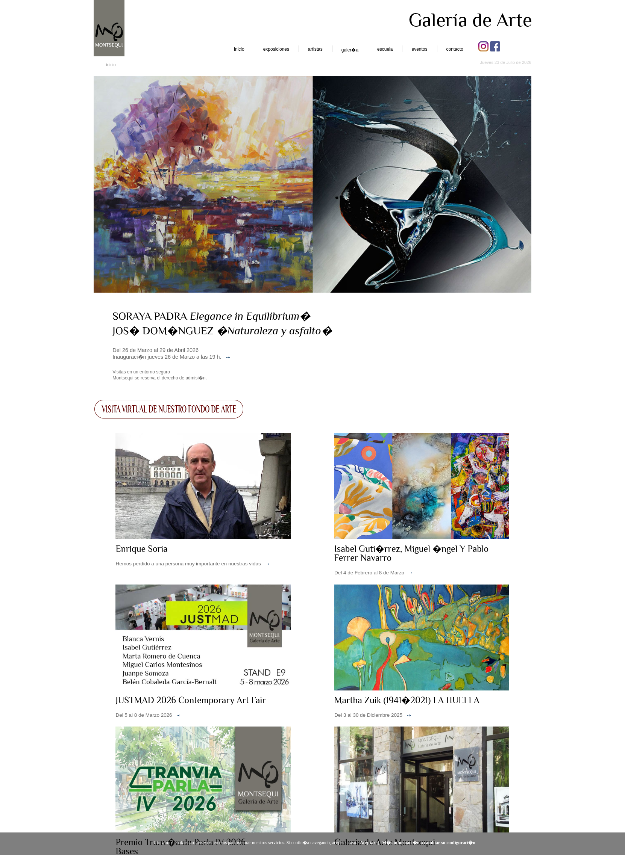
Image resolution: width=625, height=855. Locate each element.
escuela (385, 49)
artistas (315, 49)
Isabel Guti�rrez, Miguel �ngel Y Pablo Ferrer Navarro (411, 553)
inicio (239, 49)
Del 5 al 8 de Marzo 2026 (143, 715)
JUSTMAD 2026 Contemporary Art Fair (190, 700)
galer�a (349, 50)
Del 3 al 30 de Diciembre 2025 (368, 715)
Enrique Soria (141, 549)
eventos (419, 49)
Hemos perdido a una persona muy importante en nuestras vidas (188, 563)
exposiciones (276, 49)
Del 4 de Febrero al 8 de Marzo (369, 573)
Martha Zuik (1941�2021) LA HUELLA (406, 700)
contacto (454, 49)
